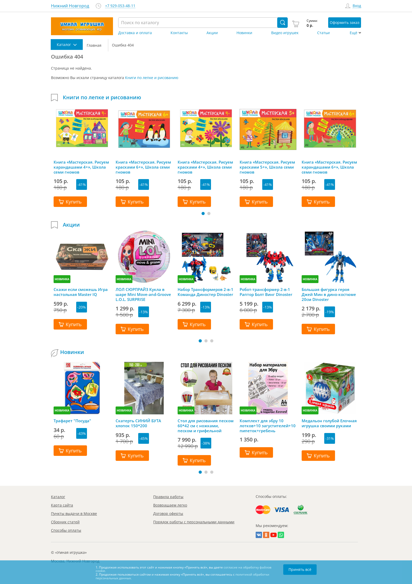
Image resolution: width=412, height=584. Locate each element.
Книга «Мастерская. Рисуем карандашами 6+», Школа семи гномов (329, 167)
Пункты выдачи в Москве (74, 513)
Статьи (323, 33)
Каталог (58, 496)
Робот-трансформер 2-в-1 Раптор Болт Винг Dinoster (266, 292)
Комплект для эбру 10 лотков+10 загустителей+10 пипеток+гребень (268, 425)
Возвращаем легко (170, 505)
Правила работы (168, 496)
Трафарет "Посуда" (72, 420)
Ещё (353, 33)
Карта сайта (62, 505)
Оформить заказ (344, 22)
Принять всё (300, 569)
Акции (212, 33)
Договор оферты (168, 513)
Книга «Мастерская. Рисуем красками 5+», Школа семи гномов (267, 167)
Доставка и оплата (135, 33)
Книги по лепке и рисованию (151, 77)
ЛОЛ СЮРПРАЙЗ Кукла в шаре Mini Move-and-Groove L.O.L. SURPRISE (143, 294)
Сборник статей (65, 521)
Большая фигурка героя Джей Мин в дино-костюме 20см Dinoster (329, 294)
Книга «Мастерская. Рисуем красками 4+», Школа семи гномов (205, 167)
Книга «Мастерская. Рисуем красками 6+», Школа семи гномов (143, 167)
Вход (357, 6)
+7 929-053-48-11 (120, 6)
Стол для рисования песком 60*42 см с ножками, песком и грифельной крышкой (206, 425)
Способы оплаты (66, 530)
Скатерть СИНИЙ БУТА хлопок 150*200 (138, 423)
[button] (203, 213)
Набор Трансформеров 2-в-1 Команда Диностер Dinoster (205, 292)
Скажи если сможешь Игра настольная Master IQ (81, 292)
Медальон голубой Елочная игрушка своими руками (329, 423)
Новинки (244, 33)
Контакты (179, 33)
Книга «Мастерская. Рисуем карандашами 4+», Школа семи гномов (81, 167)
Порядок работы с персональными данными (193, 521)
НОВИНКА (62, 279)
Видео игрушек (284, 33)
